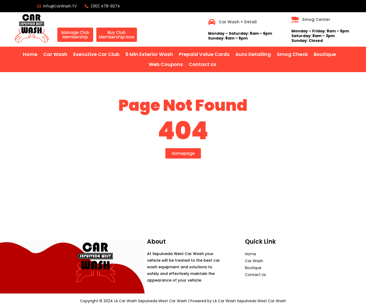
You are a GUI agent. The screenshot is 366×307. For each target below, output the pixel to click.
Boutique (325, 54)
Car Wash (55, 54)
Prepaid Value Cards (204, 54)
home (30, 54)
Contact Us (202, 64)
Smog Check (292, 54)
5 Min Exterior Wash (149, 54)
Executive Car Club (96, 54)
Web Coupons (166, 64)
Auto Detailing (253, 54)
